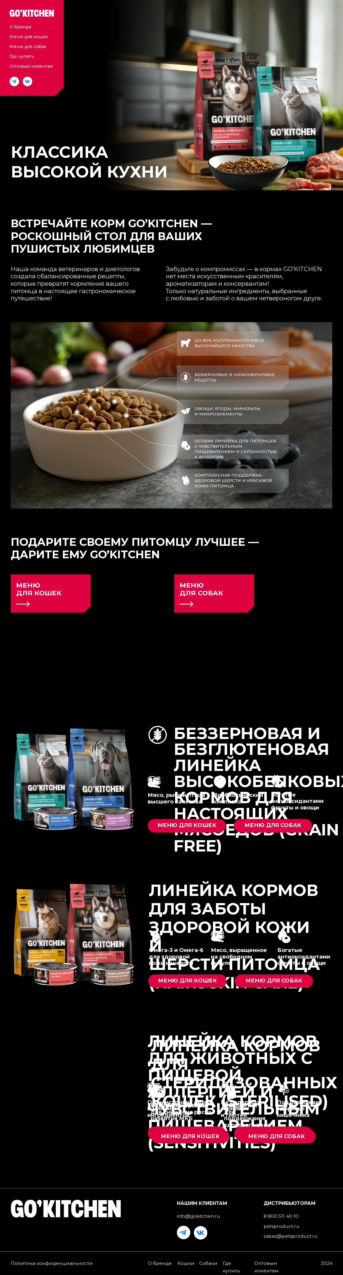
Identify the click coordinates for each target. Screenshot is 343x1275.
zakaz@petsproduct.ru (291, 1236)
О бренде (20, 27)
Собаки (208, 1263)
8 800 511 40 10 (281, 1216)
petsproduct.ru (281, 1226)
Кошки (185, 1263)
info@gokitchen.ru (198, 1216)
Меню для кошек (29, 36)
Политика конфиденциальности (52, 1263)
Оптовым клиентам (31, 66)
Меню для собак (28, 46)
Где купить (22, 56)
